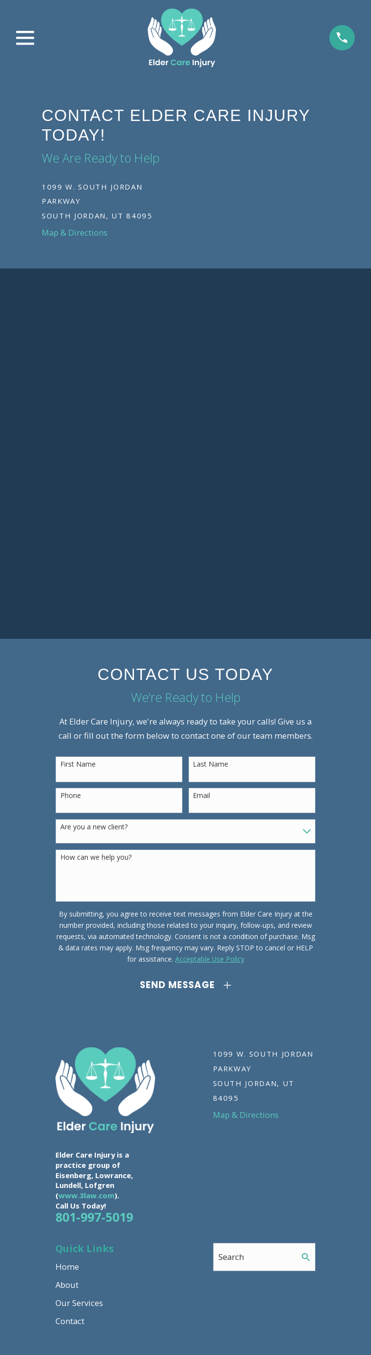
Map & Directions (74, 232)
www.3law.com (86, 1195)
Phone (70, 796)
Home (67, 1266)
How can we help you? (96, 857)
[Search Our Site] (306, 1257)
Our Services (79, 1302)
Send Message (177, 985)
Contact (69, 1321)
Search (231, 1256)
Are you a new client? (94, 827)
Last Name (210, 764)
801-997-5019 (94, 1217)
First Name (78, 764)
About (67, 1284)
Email (201, 796)
